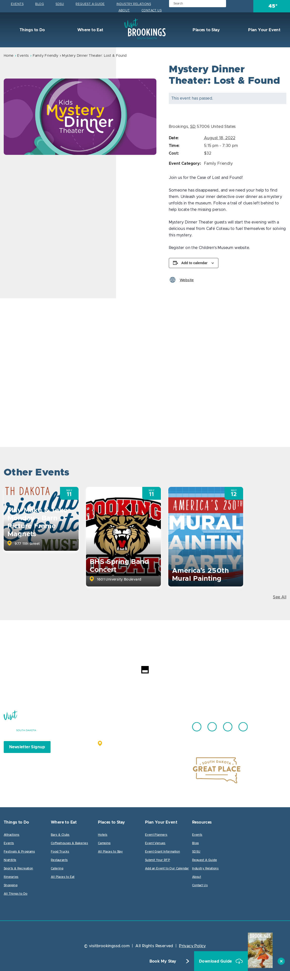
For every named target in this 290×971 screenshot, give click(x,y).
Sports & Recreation (18, 868)
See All (279, 597)
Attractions (11, 834)
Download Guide (216, 961)
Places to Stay (206, 30)
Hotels (102, 834)
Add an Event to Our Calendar (167, 868)
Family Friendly (45, 55)
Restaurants (59, 860)
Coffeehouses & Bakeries (69, 843)
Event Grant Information (162, 851)
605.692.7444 (157, 724)
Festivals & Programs (19, 851)
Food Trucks (60, 851)
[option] (80, 117)
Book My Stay (162, 961)
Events (17, 3)
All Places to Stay (110, 851)
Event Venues (155, 843)
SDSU (60, 3)
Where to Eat (89, 30)
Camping (104, 843)
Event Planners (156, 834)
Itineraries (11, 876)
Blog (39, 3)
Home (9, 55)
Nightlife (10, 860)
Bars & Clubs (60, 834)
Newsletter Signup (27, 747)
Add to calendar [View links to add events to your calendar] (194, 263)
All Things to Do (15, 893)
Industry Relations (133, 3)
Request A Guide (90, 3)
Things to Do (31, 30)
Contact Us (152, 10)
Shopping (10, 885)
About (124, 10)
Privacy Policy (192, 946)
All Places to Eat (63, 876)
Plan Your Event (263, 30)
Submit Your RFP (157, 860)
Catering (57, 868)
